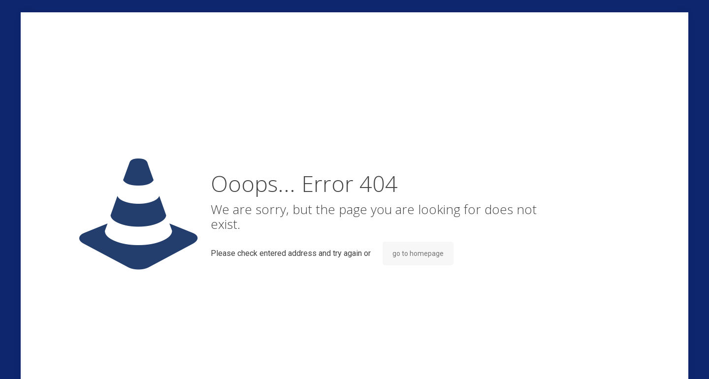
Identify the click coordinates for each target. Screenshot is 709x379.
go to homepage (418, 253)
